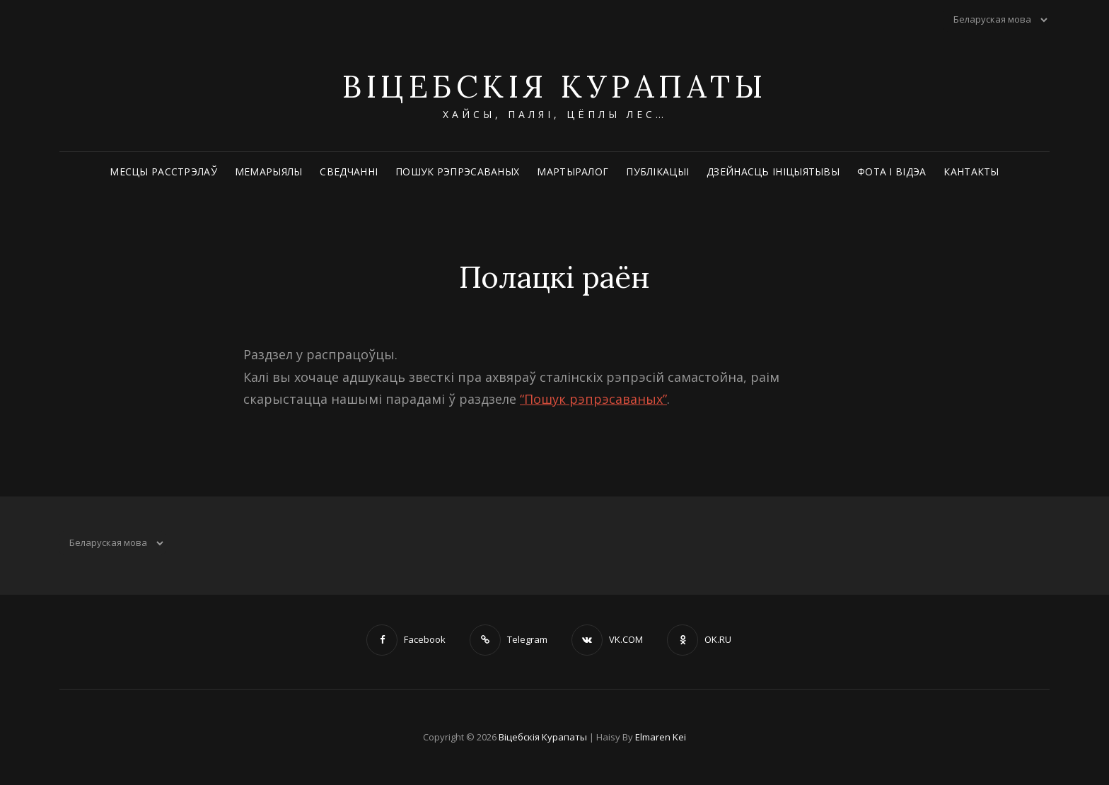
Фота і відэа (891, 171)
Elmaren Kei (660, 737)
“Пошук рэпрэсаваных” (593, 398)
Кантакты (971, 171)
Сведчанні (349, 171)
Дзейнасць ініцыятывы (773, 171)
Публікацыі (657, 171)
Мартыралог (572, 171)
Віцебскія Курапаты (554, 86)
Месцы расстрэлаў (163, 171)
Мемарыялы (269, 171)
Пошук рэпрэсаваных (457, 171)
